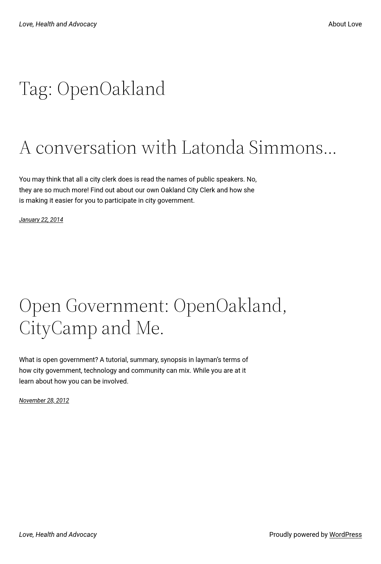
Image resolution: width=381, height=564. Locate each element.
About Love (345, 24)
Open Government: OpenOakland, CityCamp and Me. (153, 316)
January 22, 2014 (41, 219)
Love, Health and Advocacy (58, 24)
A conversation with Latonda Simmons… (178, 147)
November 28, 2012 (44, 400)
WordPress (345, 534)
